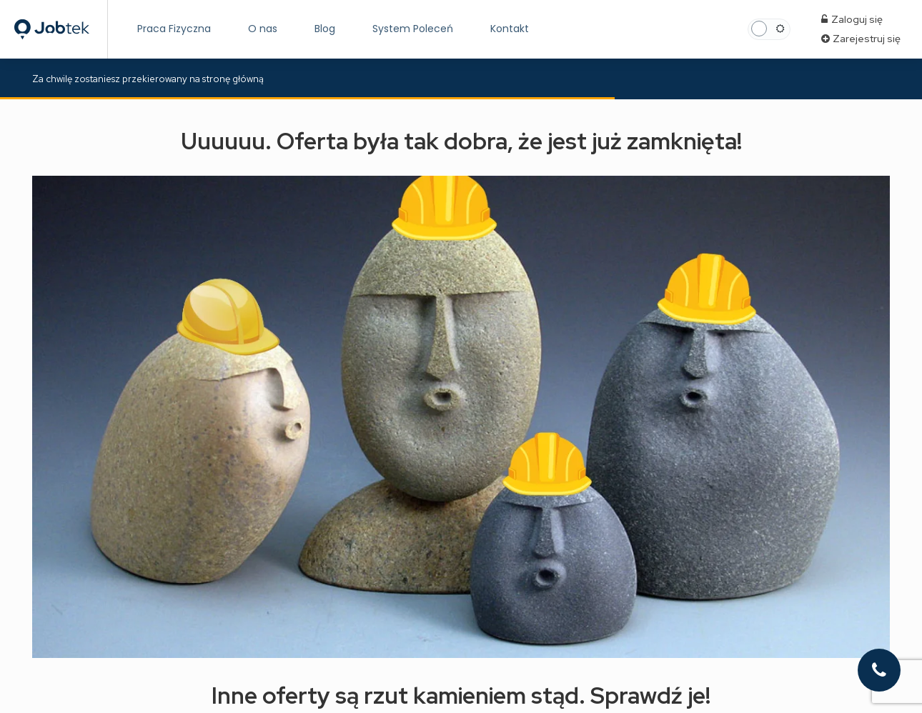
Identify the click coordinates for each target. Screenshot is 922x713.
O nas (262, 28)
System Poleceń (412, 28)
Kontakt (509, 28)
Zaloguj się (852, 19)
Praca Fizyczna (174, 28)
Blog (324, 28)
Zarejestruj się (861, 38)
